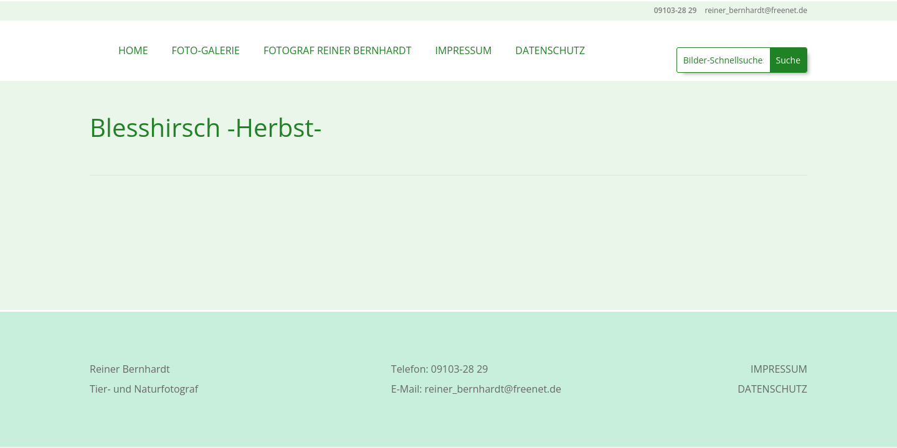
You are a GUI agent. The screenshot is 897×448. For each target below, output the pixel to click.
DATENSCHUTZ (550, 50)
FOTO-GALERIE (206, 50)
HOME (133, 50)
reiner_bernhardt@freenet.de (493, 389)
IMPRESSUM (463, 50)
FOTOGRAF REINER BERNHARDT (337, 50)
